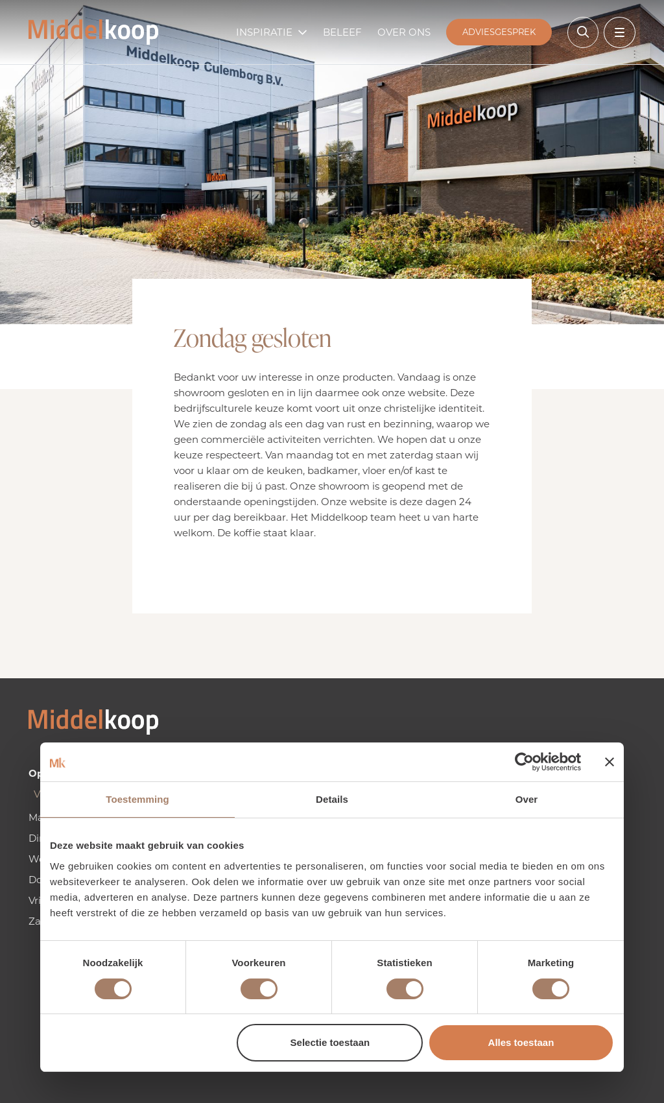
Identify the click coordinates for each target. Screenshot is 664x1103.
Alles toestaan (521, 1042)
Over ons (404, 32)
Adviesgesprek (499, 32)
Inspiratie (264, 32)
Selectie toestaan (330, 1042)
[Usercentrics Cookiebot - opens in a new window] (524, 762)
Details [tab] (332, 799)
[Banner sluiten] (609, 761)
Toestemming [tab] (137, 799)
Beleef (342, 32)
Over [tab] (527, 799)
